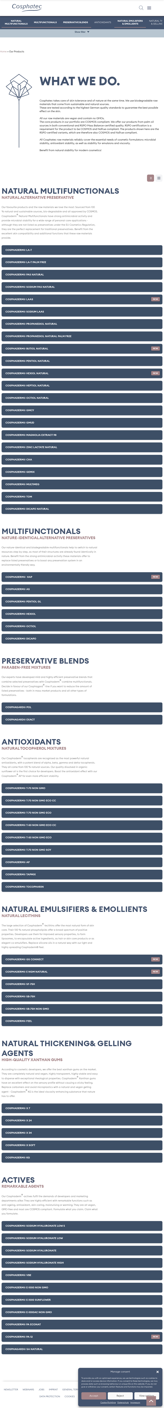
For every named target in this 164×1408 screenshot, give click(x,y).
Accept (94, 1396)
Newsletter (11, 1392)
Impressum (135, 1403)
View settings (146, 1396)
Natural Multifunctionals (16, 22)
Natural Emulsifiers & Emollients (130, 22)
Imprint (53, 1392)
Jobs (41, 1392)
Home (3, 54)
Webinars (28, 1392)
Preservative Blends (75, 22)
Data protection (49, 1399)
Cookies (70, 1399)
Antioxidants (102, 22)
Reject (120, 1396)
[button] (157, 1371)
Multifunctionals (45, 22)
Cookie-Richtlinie (108, 1403)
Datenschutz (123, 1403)
